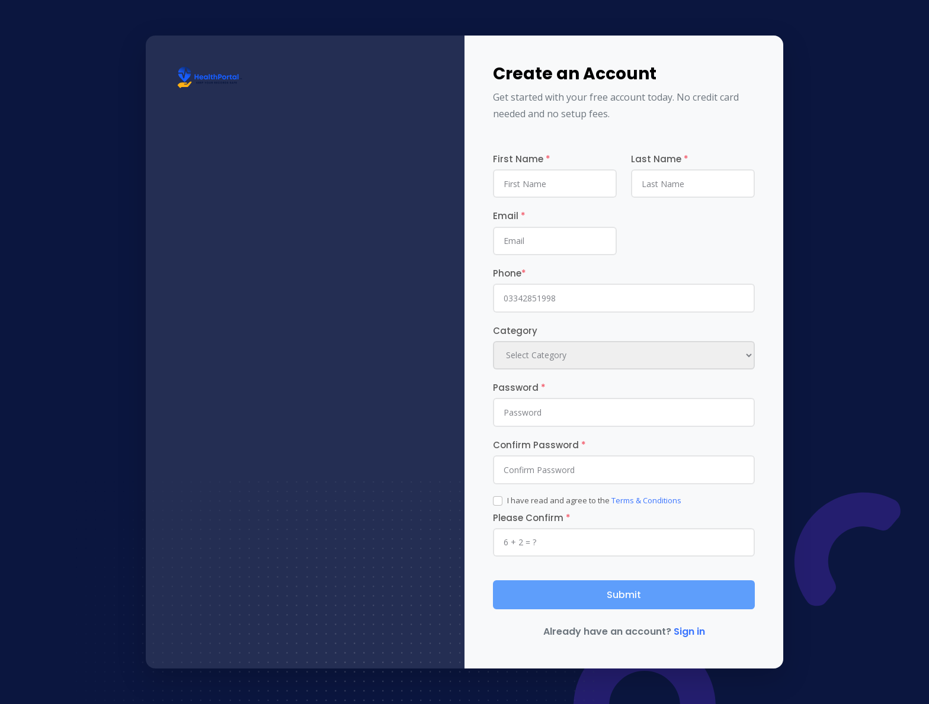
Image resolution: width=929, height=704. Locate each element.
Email (509, 216)
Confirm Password (539, 445)
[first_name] (555, 183)
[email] (555, 241)
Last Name (659, 159)
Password (519, 387)
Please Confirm (532, 518)
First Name (521, 159)
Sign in (689, 631)
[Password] (624, 412)
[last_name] (693, 183)
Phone (509, 273)
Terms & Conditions (646, 500)
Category (515, 330)
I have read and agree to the (594, 500)
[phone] (624, 298)
